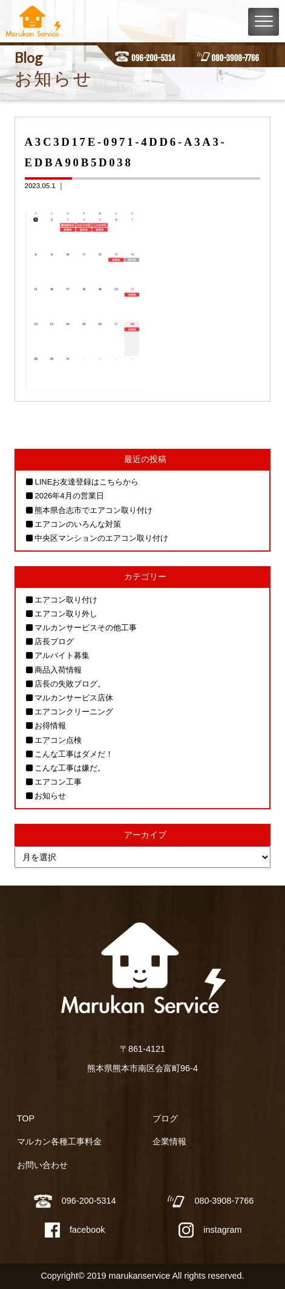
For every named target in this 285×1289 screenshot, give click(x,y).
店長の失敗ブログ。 (69, 683)
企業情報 (169, 1141)
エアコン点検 (58, 740)
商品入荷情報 (58, 669)
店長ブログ (54, 641)
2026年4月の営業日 (68, 495)
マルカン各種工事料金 (59, 1141)
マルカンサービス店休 (73, 697)
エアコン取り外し (65, 613)
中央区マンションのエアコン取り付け (101, 538)
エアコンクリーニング (73, 711)
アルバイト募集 (62, 655)
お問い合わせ (42, 1165)
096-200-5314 (153, 58)
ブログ (165, 1118)
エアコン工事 (58, 781)
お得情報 (50, 725)
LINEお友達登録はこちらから (86, 481)
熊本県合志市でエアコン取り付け (93, 510)
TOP (25, 1118)
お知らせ (50, 795)
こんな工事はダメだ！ (73, 754)
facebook (75, 1230)
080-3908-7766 (235, 58)
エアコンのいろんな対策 (77, 524)
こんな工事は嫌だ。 (69, 767)
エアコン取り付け (65, 599)
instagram (210, 1230)
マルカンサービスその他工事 (85, 627)
